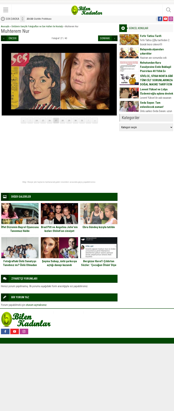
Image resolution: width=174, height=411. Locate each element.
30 (75, 120)
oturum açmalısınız (36, 304)
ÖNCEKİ (13, 38)
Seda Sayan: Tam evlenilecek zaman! (152, 105)
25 (43, 120)
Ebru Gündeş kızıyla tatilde (99, 227)
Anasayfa (5, 26)
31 (82, 120)
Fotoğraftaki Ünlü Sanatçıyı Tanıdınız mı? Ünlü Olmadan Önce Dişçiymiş (20, 265)
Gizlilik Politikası (39, 18)
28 (62, 120)
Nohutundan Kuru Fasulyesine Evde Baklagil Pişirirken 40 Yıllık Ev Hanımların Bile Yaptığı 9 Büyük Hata (155, 71)
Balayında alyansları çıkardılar (152, 51)
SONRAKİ (105, 38)
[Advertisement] (59, 152)
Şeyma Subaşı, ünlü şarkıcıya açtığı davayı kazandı (59, 263)
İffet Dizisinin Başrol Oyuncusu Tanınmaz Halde (20, 229)
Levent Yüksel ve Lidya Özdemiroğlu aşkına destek (156, 91)
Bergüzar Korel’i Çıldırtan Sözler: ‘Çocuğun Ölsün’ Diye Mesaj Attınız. (98, 265)
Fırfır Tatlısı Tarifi (150, 36)
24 (36, 120)
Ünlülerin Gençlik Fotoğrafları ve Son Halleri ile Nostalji (37, 26)
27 (56, 120)
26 (49, 120)
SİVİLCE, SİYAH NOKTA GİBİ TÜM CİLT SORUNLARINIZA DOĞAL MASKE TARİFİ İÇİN (156, 80)
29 (69, 120)
